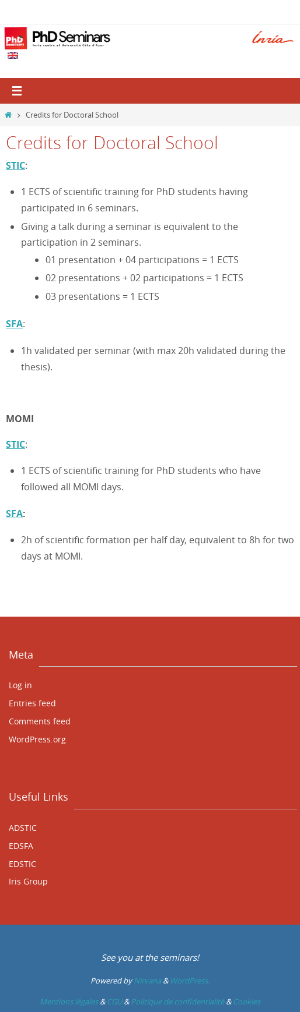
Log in (20, 685)
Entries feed (32, 703)
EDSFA (21, 845)
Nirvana (147, 980)
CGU (114, 1001)
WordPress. (190, 980)
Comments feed (40, 721)
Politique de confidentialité (177, 1001)
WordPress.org (37, 739)
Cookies (246, 1001)
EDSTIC (22, 863)
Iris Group (28, 881)
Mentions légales (69, 1001)
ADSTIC (23, 827)
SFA (14, 513)
